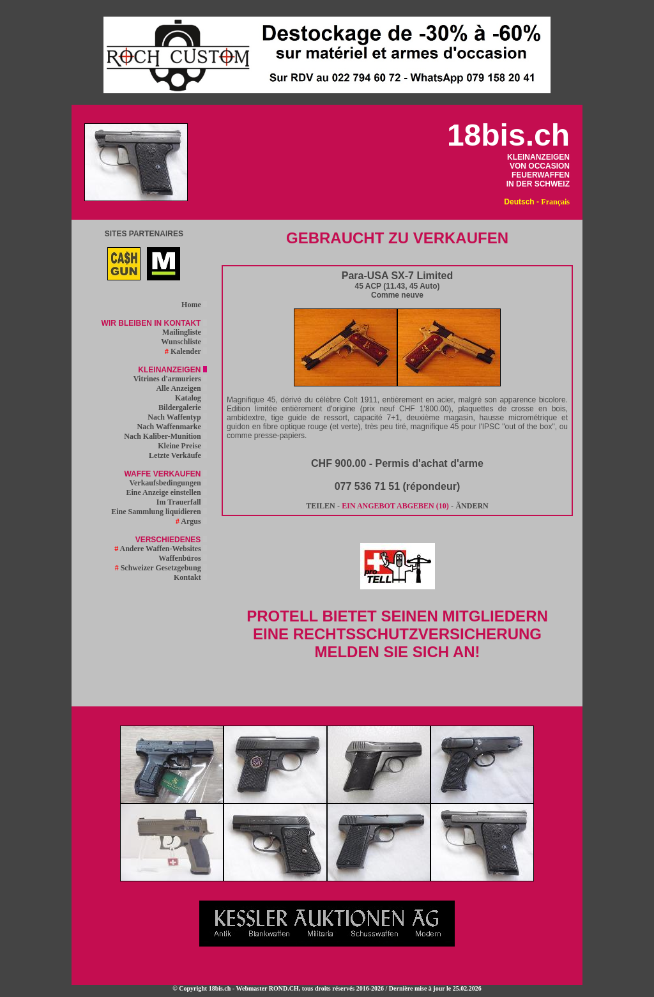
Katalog (191, 397)
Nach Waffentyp (177, 417)
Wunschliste (183, 341)
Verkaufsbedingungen (167, 482)
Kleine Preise (182, 445)
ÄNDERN (471, 505)
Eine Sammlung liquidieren (158, 511)
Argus (191, 521)
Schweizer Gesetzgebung (161, 567)
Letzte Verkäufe (178, 455)
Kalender (186, 351)
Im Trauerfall (181, 502)
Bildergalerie (182, 407)
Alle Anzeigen (181, 388)
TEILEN (320, 505)
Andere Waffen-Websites (160, 548)
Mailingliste (184, 332)
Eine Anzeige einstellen (166, 492)
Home (194, 304)
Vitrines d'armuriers (170, 378)
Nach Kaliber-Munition (165, 436)
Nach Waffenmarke (172, 426)
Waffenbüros (182, 558)
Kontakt (190, 577)
